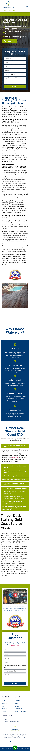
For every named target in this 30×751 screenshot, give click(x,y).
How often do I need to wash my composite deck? (13, 502)
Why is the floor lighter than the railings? (15, 479)
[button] (27, 6)
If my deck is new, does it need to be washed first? (14, 492)
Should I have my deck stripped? (13, 476)
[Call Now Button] (15, 747)
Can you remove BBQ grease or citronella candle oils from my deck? (14, 497)
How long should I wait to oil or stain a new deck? (15, 466)
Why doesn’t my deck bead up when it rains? (14, 483)
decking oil (15, 457)
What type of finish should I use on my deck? (15, 471)
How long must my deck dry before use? (15, 488)
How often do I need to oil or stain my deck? (14, 445)
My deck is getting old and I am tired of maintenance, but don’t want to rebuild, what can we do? (14, 508)
